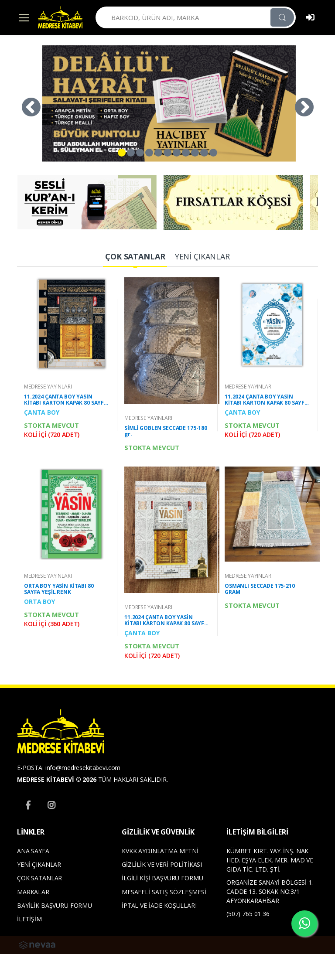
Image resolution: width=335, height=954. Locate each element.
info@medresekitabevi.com (83, 767)
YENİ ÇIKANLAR (39, 864)
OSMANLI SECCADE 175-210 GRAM (260, 589)
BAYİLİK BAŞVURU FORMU (54, 905)
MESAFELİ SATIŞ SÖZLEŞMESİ (164, 892)
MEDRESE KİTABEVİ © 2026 (56, 779)
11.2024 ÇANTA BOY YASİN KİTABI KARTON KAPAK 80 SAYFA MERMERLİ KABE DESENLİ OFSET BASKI (65, 400)
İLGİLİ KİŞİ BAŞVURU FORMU (162, 878)
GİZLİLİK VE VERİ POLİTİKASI (162, 864)
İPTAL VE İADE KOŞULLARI (159, 905)
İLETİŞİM (29, 919)
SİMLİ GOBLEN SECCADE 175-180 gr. (165, 431)
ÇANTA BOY (41, 412)
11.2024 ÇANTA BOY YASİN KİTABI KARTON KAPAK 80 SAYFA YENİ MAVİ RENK (266, 400)
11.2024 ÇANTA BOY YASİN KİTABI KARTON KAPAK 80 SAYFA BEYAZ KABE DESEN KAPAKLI (166, 620)
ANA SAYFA (33, 851)
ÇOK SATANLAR (39, 878)
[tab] (135, 257)
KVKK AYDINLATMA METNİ (160, 851)
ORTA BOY (39, 601)
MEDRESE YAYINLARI (48, 386)
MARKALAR (33, 892)
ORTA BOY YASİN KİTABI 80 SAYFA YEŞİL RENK (59, 589)
